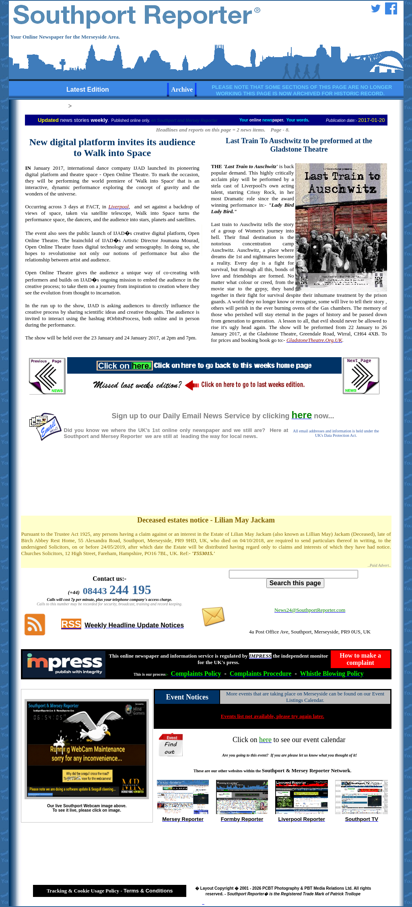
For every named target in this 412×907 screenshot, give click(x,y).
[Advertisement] (206, 487)
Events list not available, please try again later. (272, 716)
